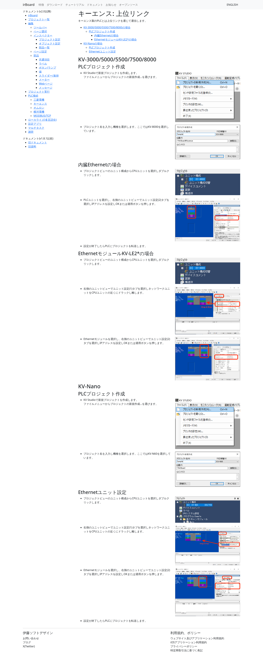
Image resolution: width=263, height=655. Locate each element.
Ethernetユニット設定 (102, 51)
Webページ (45, 83)
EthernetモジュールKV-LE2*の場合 (115, 39)
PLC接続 (33, 95)
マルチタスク (36, 128)
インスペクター (43, 35)
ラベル (43, 63)
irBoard (29, 4)
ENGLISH (232, 5)
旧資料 (32, 146)
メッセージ (45, 87)
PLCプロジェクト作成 (102, 31)
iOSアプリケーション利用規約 (188, 642)
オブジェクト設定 (49, 43)
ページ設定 (40, 51)
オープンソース (128, 5)
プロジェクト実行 (39, 91)
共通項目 (44, 59)
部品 (36, 55)
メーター (44, 79)
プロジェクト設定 (49, 39)
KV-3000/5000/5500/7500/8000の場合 (107, 27)
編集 (31, 23)
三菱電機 (39, 100)
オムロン (39, 108)
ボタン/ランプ (47, 67)
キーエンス (40, 104)
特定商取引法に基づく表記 (186, 650)
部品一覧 (44, 47)
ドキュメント (95, 5)
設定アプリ (35, 124)
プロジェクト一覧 (39, 19)
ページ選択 (40, 31)
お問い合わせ (31, 638)
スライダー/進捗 (49, 75)
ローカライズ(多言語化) (42, 120)
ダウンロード (55, 5)
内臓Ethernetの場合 (106, 35)
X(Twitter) (29, 646)
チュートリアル (74, 5)
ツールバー (40, 27)
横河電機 (39, 112)
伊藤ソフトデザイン (38, 633)
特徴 (41, 5)
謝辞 (31, 132)
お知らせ (111, 5)
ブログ (27, 642)
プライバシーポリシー (183, 646)
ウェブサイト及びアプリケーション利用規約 (197, 638)
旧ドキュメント (37, 142)
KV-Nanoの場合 (93, 43)
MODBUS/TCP (42, 116)
